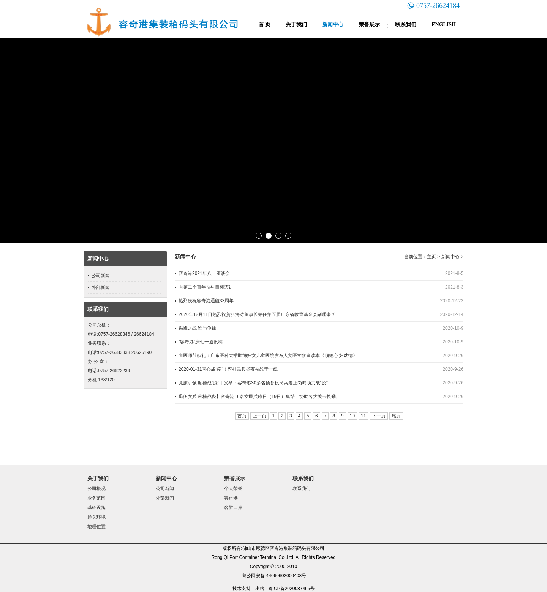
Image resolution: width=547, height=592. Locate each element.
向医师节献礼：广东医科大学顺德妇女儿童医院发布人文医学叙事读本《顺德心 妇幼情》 (268, 355)
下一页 (379, 416)
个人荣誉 (233, 488)
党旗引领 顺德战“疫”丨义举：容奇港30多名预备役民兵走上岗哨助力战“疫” (253, 383)
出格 (259, 588)
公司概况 (96, 488)
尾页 (396, 416)
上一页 (259, 416)
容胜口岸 (233, 507)
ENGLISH (444, 24)
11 (363, 416)
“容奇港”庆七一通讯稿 (201, 341)
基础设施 (96, 507)
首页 (242, 416)
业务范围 (96, 498)
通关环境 (96, 517)
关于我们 (296, 24)
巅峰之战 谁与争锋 (197, 328)
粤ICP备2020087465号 (291, 588)
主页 (431, 256)
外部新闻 (101, 287)
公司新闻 (101, 275)
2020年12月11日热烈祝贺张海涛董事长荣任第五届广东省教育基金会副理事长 (257, 314)
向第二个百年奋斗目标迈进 (206, 287)
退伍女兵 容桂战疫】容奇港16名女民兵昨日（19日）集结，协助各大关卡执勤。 (259, 396)
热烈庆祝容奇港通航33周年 (206, 300)
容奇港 (231, 498)
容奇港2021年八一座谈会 (204, 273)
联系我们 (405, 24)
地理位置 (96, 526)
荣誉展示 (369, 24)
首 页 (265, 24)
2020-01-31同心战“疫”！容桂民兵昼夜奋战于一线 (228, 369)
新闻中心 (332, 24)
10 (352, 416)
